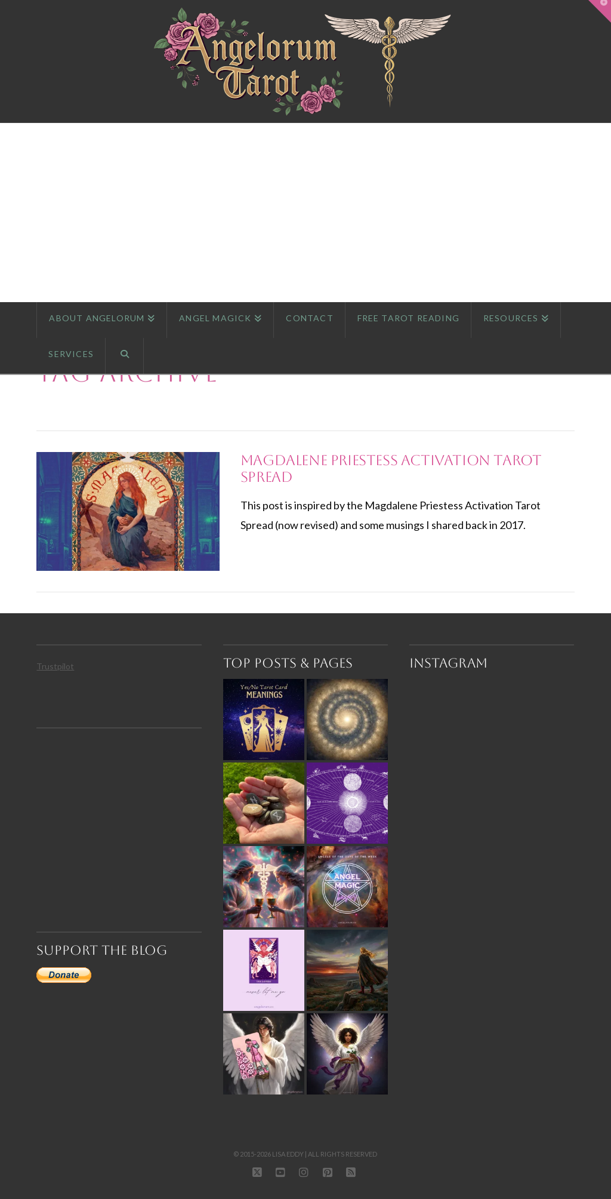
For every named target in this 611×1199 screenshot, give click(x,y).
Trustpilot (55, 666)
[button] (599, 11)
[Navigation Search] (125, 356)
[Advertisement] (305, 212)
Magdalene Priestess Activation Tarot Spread (391, 468)
